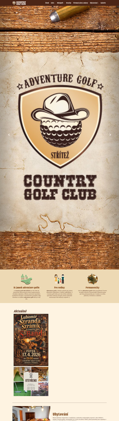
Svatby (68, 3)
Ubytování (95, 3)
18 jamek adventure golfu (26, 287)
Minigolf (61, 3)
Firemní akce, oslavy (80, 3)
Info (53, 3)
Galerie (103, 3)
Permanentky (92, 287)
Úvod (47, 3)
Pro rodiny (59, 287)
